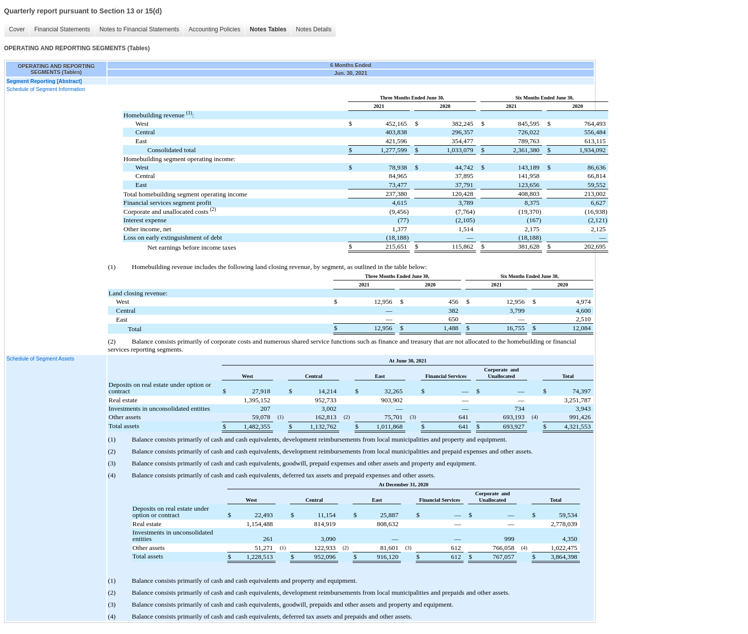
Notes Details (313, 29)
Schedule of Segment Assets (40, 359)
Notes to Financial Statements (139, 29)
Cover (17, 29)
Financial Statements (62, 29)
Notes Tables (268, 29)
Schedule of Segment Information (45, 89)
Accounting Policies (214, 29)
